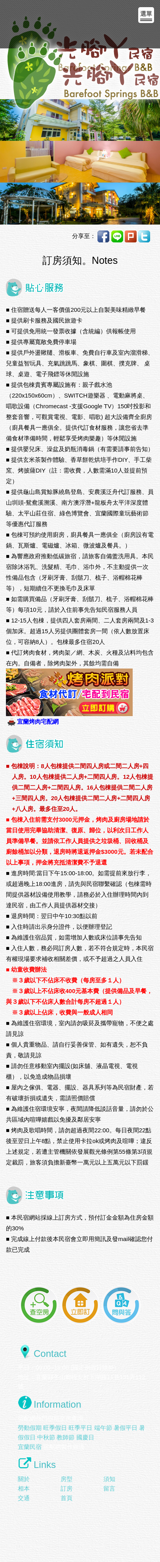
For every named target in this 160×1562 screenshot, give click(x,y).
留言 (109, 1488)
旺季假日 (55, 1427)
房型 (66, 1479)
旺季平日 (80, 1427)
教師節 (65, 1437)
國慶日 (85, 1437)
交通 (24, 1498)
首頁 (66, 1498)
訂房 (66, 1488)
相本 (24, 1488)
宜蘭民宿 (30, 1446)
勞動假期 (30, 1427)
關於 (24, 1479)
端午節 (103, 1427)
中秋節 (46, 1437)
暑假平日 (125, 1427)
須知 (109, 1479)
